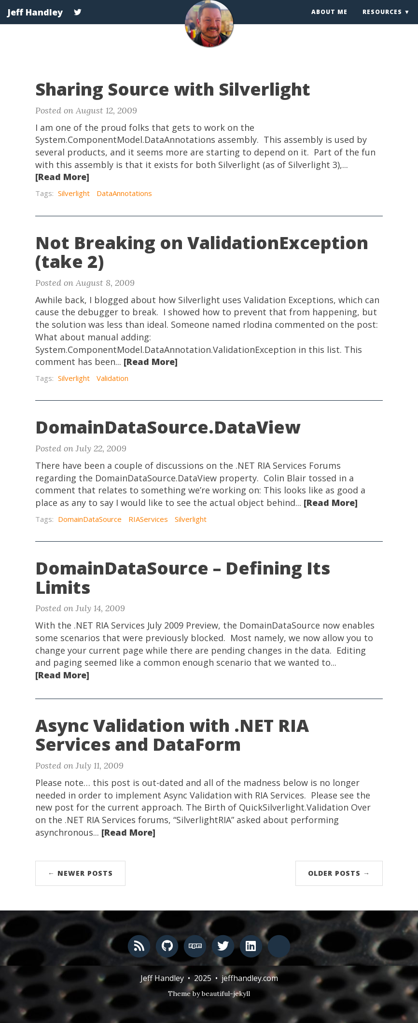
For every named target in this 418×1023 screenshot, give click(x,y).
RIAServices (148, 519)
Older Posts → (339, 873)
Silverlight (74, 193)
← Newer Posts (80, 873)
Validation (112, 378)
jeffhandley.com (250, 978)
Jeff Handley (35, 22)
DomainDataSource (90, 519)
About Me (329, 21)
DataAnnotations (124, 193)
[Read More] (62, 176)
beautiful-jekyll (226, 993)
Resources (382, 21)
